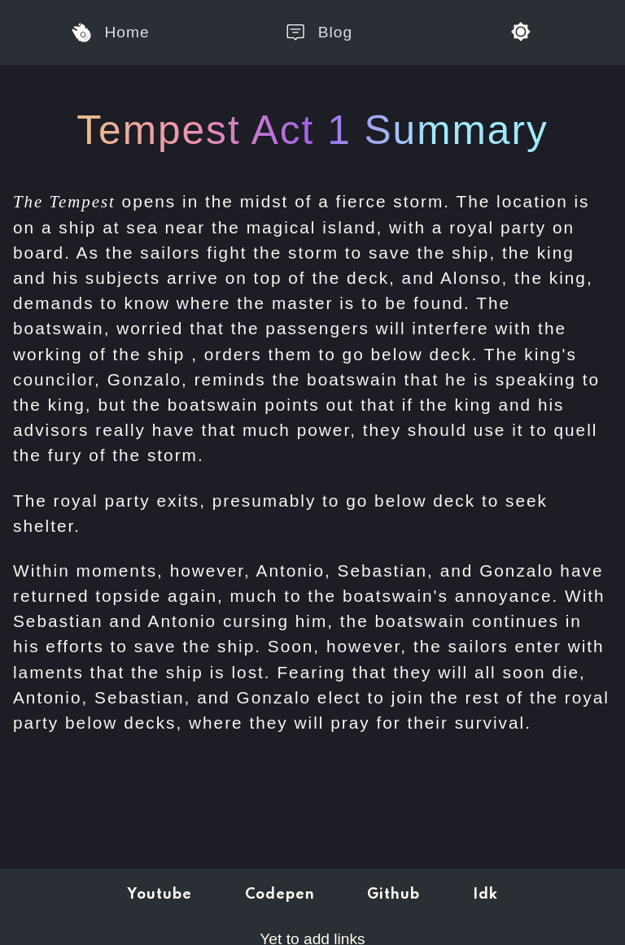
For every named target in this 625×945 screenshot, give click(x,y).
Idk (485, 894)
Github (393, 894)
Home (110, 32)
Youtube (159, 894)
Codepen (280, 894)
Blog (319, 32)
